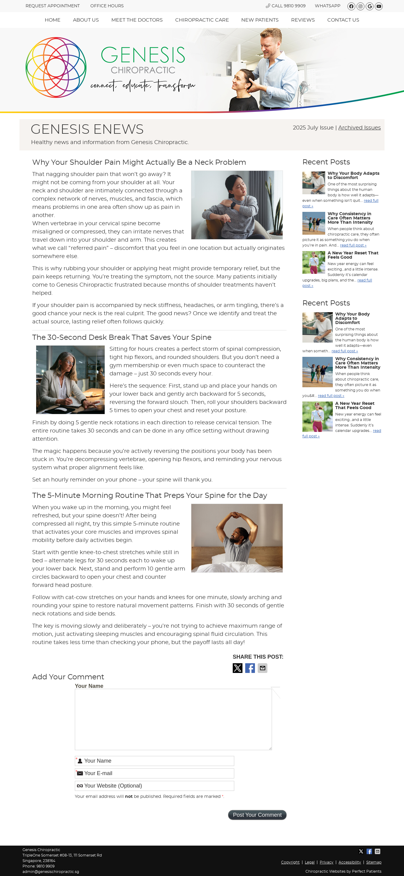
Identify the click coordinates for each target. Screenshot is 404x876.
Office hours (107, 6)
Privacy (326, 862)
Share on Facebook (250, 668)
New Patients (260, 20)
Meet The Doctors (137, 20)
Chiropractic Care (202, 20)
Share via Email (263, 668)
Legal (310, 862)
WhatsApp (327, 6)
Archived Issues (359, 128)
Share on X (238, 668)
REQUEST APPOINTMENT (53, 6)
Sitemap (373, 862)
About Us (86, 20)
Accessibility (350, 862)
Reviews (303, 20)
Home (53, 20)
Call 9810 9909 (286, 6)
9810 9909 (45, 866)
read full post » (353, 245)
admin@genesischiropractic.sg (51, 872)
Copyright (290, 862)
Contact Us (343, 20)
